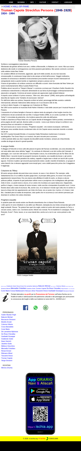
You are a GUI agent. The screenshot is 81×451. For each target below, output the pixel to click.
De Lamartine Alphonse (31, 286)
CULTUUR (42, 2)
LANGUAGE (68, 2)
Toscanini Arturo (42, 291)
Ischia (42, 438)
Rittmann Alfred (30, 291)
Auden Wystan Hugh (69, 286)
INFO (32, 2)
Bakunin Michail (44, 286)
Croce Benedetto (71, 288)
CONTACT (55, 2)
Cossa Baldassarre (17, 291)
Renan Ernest (20, 286)
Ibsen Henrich (53, 286)
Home (11, 2)
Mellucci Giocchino (8, 346)
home (6, 6)
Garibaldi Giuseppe (55, 291)
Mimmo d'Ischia (6, 368)
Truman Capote (41, 288)
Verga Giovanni (64, 288)
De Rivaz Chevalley (54, 288)
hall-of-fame (21, 6)
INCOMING (21, 2)
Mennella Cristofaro (18, 288)
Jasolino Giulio (31, 288)
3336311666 (52, 438)
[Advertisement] (40, 445)
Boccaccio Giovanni (68, 291)
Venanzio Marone (5, 288)
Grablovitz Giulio (11, 286)
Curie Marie (5, 291)
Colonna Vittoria (60, 286)
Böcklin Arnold (3, 286)
